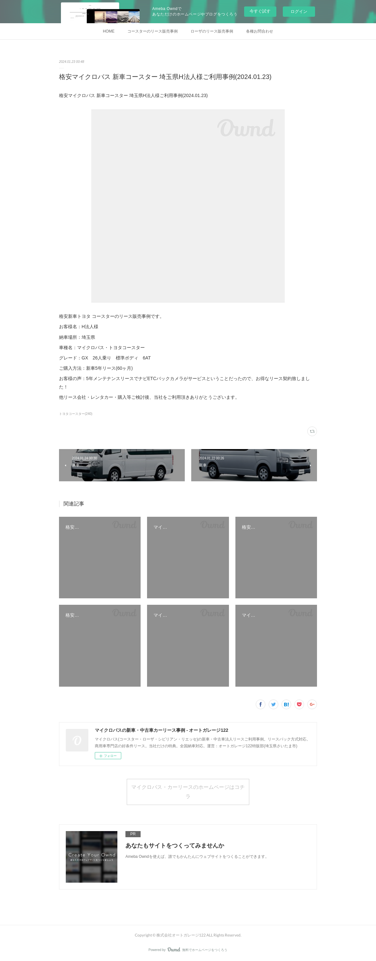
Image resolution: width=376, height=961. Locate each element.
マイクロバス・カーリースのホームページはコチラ (188, 791)
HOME (108, 31)
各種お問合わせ (259, 31)
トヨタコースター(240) (75, 414)
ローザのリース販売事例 (212, 31)
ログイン (299, 11)
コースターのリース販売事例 (152, 31)
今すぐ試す (260, 11)
